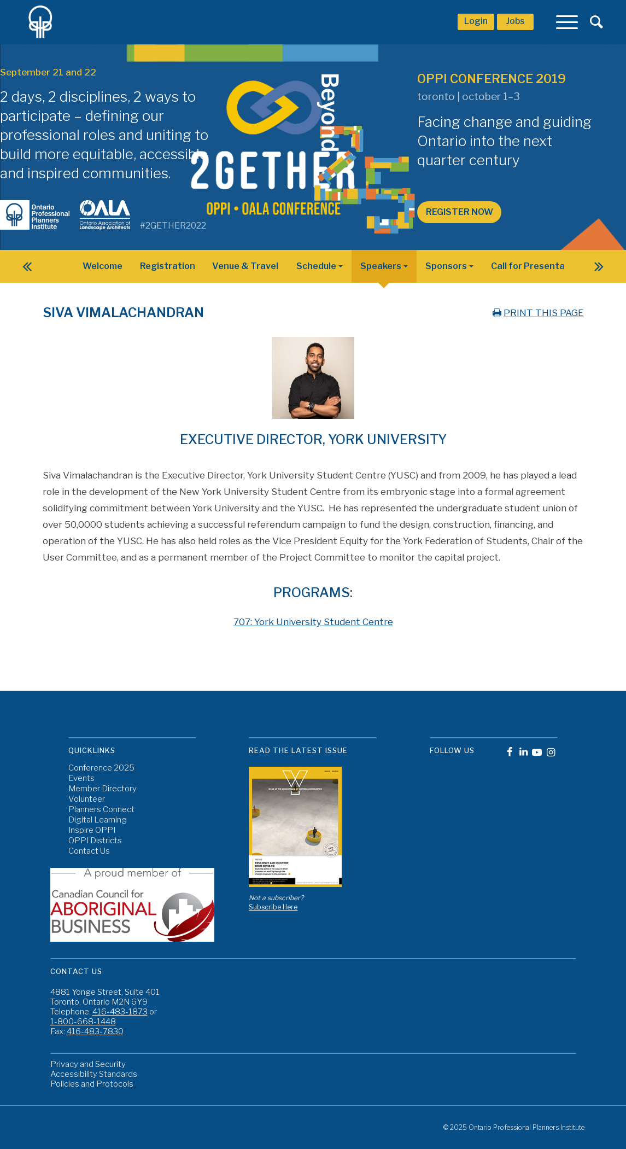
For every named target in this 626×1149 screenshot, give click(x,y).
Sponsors (446, 266)
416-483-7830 (95, 1031)
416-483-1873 (120, 1012)
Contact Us (89, 851)
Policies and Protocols (91, 1084)
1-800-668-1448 (83, 1021)
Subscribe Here (273, 907)
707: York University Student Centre (313, 621)
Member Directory (102, 789)
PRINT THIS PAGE (537, 312)
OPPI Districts (95, 840)
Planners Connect (101, 809)
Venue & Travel (245, 266)
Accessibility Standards (93, 1074)
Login (476, 21)
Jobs (515, 21)
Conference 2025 (101, 768)
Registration (167, 266)
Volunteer (86, 799)
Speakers (380, 266)
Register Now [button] (459, 212)
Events (81, 778)
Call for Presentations (539, 266)
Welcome (102, 266)
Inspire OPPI (91, 830)
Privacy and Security (88, 1064)
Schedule (316, 266)
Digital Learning (97, 820)
